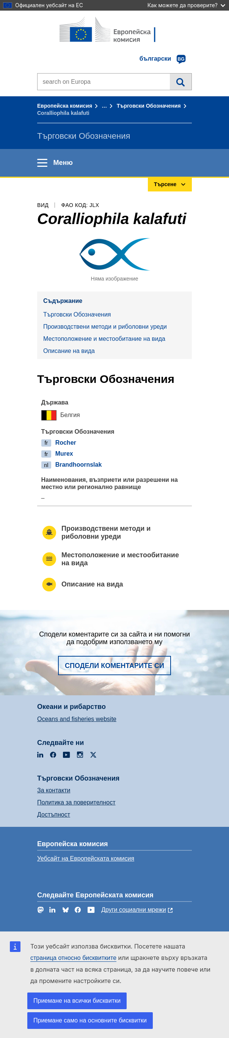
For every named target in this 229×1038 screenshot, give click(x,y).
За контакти (53, 790)
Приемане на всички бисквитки (77, 1000)
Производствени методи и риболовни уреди (105, 326)
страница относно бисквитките (73, 958)
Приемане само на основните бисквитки (90, 1020)
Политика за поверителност (76, 802)
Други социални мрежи (133, 909)
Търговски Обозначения (149, 106)
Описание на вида (69, 351)
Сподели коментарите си (114, 666)
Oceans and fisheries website (76, 719)
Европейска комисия (64, 106)
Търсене (180, 81)
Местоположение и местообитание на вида (104, 339)
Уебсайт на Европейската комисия (85, 858)
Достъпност (53, 814)
